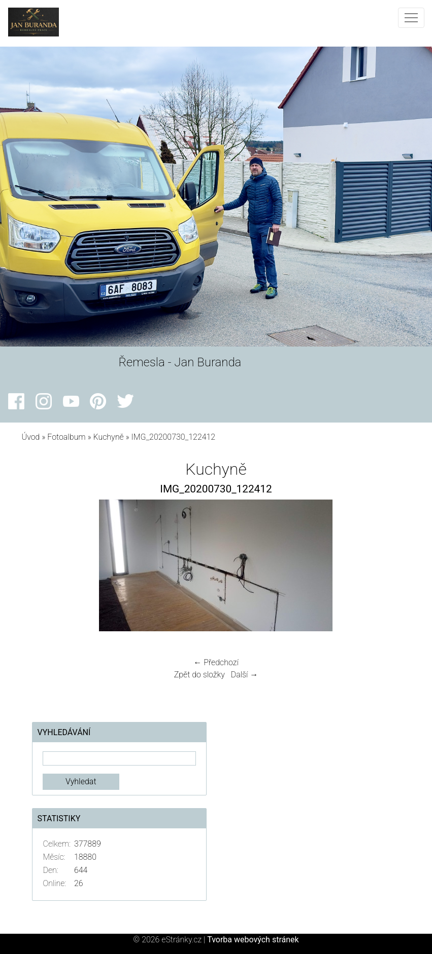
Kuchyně (108, 437)
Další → (244, 674)
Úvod (31, 437)
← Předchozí (215, 662)
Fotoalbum (66, 437)
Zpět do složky (199, 674)
